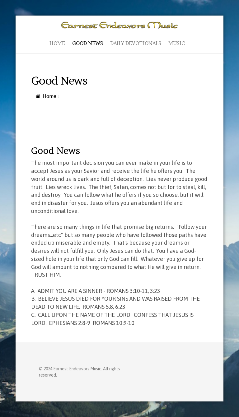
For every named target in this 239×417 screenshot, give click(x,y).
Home (49, 96)
